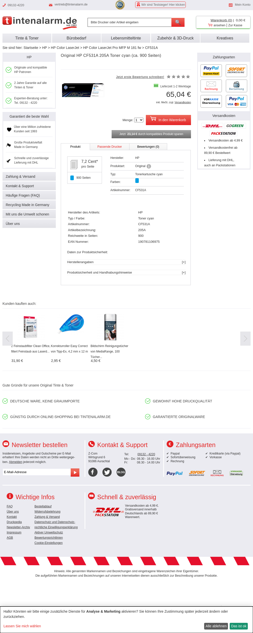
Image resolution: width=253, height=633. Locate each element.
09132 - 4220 (146, 454)
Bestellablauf (43, 506)
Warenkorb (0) (221, 20)
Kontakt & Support (20, 186)
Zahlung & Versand (20, 176)
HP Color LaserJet (65, 48)
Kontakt (12, 517)
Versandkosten (183, 102)
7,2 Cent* (89, 161)
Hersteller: (117, 158)
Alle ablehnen (216, 626)
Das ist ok (238, 626)
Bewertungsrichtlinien (48, 537)
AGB (10, 537)
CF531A (151, 48)
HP (44, 48)
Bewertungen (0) (148, 146)
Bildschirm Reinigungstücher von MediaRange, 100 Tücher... (109, 351)
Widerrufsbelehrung (47, 511)
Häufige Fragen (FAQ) (23, 195)
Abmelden (15, 462)
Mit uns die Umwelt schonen (27, 214)
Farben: (115, 182)
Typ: (113, 174)
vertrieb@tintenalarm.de (71, 4)
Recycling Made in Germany (27, 205)
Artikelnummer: (120, 190)
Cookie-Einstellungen (48, 543)
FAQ (10, 506)
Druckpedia (14, 522)
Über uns (13, 224)
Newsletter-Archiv (18, 527)
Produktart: (117, 166)
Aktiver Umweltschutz (48, 532)
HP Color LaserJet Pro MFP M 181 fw (112, 48)
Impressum (14, 532)
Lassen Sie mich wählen (22, 626)
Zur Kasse (235, 25)
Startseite (31, 48)
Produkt (75, 146)
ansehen (219, 25)
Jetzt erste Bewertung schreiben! (140, 77)
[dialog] (126, 619)
